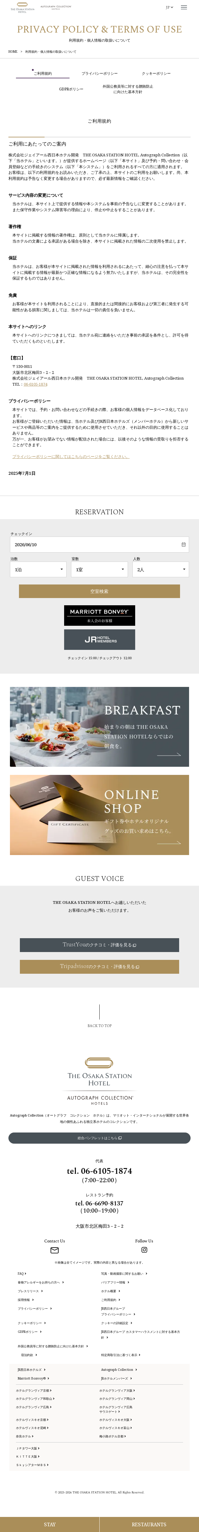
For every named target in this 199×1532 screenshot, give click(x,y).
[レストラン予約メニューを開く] (149, 1524)
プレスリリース (30, 1291)
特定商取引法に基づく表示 (120, 1355)
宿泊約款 (29, 1355)
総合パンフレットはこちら (100, 1138)
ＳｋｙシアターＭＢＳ (32, 1465)
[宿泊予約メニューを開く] (50, 1524)
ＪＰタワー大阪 (27, 1448)
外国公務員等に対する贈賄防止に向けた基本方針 (53, 1346)
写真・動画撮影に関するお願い (124, 1273)
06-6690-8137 (104, 1203)
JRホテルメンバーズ (116, 1378)
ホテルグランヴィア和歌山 (35, 1398)
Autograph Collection (119, 1370)
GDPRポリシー (30, 1332)
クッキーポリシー (32, 1323)
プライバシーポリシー (35, 1308)
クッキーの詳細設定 (116, 1323)
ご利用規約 (110, 1300)
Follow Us (144, 1241)
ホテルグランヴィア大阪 (117, 1390)
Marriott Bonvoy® (33, 1378)
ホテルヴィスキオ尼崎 (32, 1428)
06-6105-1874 (35, 384)
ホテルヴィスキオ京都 (32, 1420)
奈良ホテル (24, 1436)
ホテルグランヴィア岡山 (117, 1398)
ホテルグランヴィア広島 (33, 1407)
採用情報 (26, 1300)
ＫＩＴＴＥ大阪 (27, 1456)
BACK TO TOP (100, 1026)
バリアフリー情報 (115, 1282)
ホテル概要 (110, 1291)
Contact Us (54, 1241)
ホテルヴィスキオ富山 (115, 1428)
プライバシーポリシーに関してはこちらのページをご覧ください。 (71, 456)
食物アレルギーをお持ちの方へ (41, 1282)
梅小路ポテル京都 (112, 1436)
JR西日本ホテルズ (31, 1370)
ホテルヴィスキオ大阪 (115, 1420)
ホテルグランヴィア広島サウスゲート (115, 1409)
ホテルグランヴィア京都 (33, 1390)
